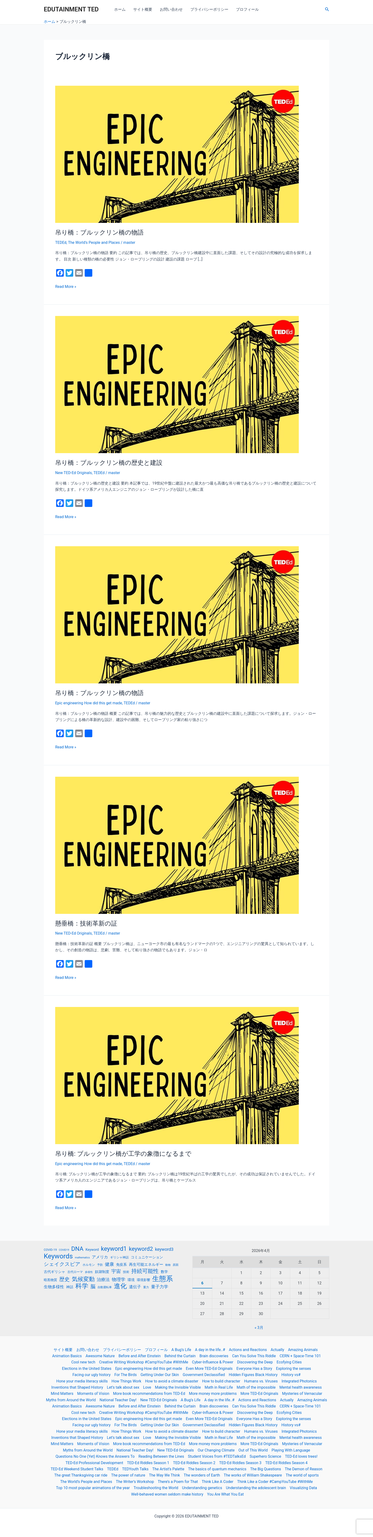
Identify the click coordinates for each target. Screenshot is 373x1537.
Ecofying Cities (289, 1362)
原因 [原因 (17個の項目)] (175, 1265)
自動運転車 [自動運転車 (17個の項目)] (105, 1287)
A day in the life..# (210, 1349)
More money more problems (213, 1393)
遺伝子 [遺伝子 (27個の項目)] (135, 1286)
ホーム (120, 9)
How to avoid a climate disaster (171, 1381)
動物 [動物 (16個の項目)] (168, 1265)
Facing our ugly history (92, 1374)
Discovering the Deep (255, 1362)
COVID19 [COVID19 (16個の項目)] (64, 1250)
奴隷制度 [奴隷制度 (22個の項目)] (102, 1272)
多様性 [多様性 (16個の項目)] (89, 1272)
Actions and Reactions (248, 1349)
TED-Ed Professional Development (94, 1463)
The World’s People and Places (86, 1481)
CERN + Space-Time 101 (300, 1356)
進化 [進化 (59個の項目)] (120, 1286)
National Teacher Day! (117, 1400)
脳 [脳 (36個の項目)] (92, 1286)
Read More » (65, 286)
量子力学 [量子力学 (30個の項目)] (159, 1286)
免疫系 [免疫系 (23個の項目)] (121, 1264)
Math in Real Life (219, 1387)
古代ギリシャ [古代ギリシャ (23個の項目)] (54, 1272)
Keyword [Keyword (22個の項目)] (92, 1249)
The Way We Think (164, 1475)
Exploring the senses (293, 1368)
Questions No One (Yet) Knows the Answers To (95, 1456)
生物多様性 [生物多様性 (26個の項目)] (54, 1287)
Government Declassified (204, 1374)
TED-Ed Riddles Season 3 (240, 1463)
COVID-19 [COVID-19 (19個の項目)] (50, 1250)
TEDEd (60, 242)
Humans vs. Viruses (261, 1381)
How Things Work (126, 1381)
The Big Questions (265, 1469)
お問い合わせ (171, 9)
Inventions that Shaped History (77, 1387)
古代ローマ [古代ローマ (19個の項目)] (75, 1272)
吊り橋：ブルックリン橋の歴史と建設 (108, 462)
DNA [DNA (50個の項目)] (77, 1249)
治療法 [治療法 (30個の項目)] (103, 1279)
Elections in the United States (87, 1368)
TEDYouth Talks (135, 1469)
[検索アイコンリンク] (327, 10)
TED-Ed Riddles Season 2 (194, 1463)
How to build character (221, 1381)
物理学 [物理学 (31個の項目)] (118, 1279)
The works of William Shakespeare (253, 1475)
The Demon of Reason (303, 1469)
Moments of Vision (93, 1393)
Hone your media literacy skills (82, 1381)
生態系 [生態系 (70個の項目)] (162, 1279)
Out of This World (253, 1450)
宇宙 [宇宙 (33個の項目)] (116, 1271)
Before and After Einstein (139, 1356)
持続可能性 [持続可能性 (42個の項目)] (145, 1271)
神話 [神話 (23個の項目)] (69, 1287)
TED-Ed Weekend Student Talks (77, 1469)
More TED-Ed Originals (259, 1393)
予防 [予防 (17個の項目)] (100, 1265)
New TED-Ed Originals (73, 473)
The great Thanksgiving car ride (80, 1475)
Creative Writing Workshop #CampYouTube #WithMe (143, 1362)
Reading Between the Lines (161, 1456)
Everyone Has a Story (254, 1368)
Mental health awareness (301, 1387)
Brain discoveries (213, 1356)
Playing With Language (290, 1450)
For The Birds (125, 1374)
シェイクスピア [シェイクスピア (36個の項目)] (62, 1264)
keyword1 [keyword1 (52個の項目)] (114, 1249)
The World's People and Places (94, 242)
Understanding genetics (202, 1488)
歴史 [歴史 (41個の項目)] (64, 1279)
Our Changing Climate (216, 1450)
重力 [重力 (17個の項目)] (146, 1287)
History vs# (291, 1374)
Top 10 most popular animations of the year (93, 1488)
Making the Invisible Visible (178, 1387)
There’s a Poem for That (178, 1481)
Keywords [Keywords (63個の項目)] (58, 1256)
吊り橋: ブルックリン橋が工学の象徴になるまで (123, 1153)
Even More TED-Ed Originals (209, 1368)
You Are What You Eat (225, 1494)
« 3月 (259, 1327)
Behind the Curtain (180, 1356)
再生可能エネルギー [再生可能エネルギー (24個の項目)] (146, 1264)
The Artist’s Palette (168, 1469)
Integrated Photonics (299, 1381)
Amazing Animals (303, 1349)
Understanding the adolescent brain (256, 1488)
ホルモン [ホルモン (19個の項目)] (89, 1265)
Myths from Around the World (71, 1400)
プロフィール (247, 9)
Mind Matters (62, 1393)
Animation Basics (67, 1356)
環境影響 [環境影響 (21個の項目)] (143, 1280)
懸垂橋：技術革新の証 (86, 923)
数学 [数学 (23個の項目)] (164, 1272)
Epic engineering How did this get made (88, 703)
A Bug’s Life (181, 1349)
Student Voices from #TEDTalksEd (217, 1456)
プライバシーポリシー (209, 9)
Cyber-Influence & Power (212, 1362)
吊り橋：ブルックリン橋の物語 (99, 232)
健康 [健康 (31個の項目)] (109, 1264)
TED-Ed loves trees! (301, 1456)
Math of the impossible (256, 1387)
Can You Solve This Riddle (254, 1356)
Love (147, 1387)
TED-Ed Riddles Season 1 (148, 1463)
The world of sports (302, 1475)
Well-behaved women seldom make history (167, 1494)
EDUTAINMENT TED (71, 9)
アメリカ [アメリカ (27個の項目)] (100, 1257)
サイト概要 (142, 9)
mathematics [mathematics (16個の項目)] (82, 1257)
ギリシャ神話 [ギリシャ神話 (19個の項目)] (119, 1257)
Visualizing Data (303, 1488)
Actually (277, 1349)
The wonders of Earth (202, 1475)
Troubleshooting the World (156, 1488)
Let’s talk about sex (123, 1387)
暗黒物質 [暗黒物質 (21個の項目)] (50, 1280)
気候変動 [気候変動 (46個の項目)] (83, 1279)
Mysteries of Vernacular (302, 1393)
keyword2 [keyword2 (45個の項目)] (141, 1249)
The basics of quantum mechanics (217, 1469)
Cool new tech (83, 1362)
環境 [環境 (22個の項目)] (131, 1280)
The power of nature (128, 1475)
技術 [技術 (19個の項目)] (126, 1272)
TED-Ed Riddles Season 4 (286, 1463)
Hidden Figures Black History (253, 1374)
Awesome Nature (100, 1356)
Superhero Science (265, 1456)
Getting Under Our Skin (160, 1374)
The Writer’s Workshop (135, 1481)
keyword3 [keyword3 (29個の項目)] (164, 1249)
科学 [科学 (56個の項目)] (81, 1286)
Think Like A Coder (217, 1481)
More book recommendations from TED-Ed (149, 1393)
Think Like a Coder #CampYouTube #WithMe (275, 1481)
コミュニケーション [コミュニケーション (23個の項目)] (147, 1257)
